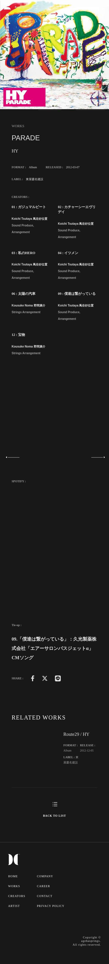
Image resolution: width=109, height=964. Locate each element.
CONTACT (44, 896)
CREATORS (16, 896)
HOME (13, 876)
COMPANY (45, 876)
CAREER (43, 886)
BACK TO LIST (54, 815)
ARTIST (14, 906)
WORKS (14, 886)
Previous (13, 457)
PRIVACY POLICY (51, 906)
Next (96, 457)
